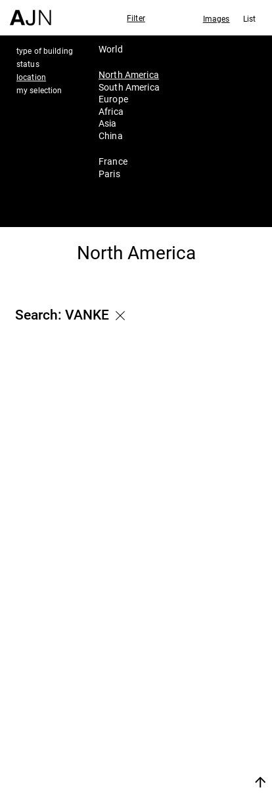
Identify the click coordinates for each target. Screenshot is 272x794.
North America (129, 74)
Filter (136, 17)
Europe (113, 99)
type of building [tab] (44, 50)
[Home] (30, 13)
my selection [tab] (39, 90)
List (249, 18)
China (111, 135)
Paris (109, 173)
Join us (178, 766)
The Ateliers (198, 702)
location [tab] (31, 77)
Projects (187, 719)
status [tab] (27, 63)
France (113, 161)
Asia (108, 123)
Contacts (189, 737)
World (111, 49)
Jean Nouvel (200, 685)
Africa (111, 111)
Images (216, 18)
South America (129, 87)
